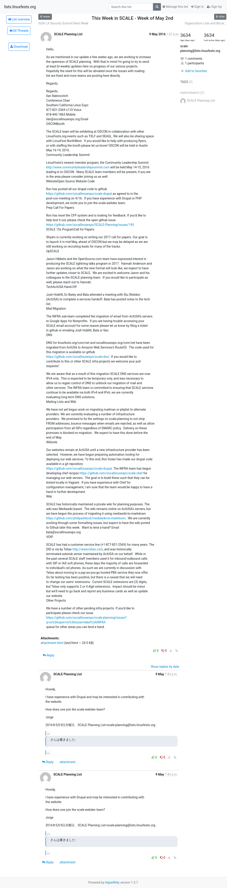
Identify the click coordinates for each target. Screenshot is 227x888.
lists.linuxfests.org (20, 7)
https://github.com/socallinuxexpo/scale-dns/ (78, 356)
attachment (67, 762)
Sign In (197, 6)
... (48, 733)
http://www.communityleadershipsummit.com (78, 167)
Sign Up (214, 6)
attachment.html (52, 643)
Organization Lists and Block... (205, 23)
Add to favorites (193, 71)
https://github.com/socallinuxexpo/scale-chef (111, 473)
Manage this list (175, 6)
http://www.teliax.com (87, 549)
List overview (19, 19)
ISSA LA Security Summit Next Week (63, 23)
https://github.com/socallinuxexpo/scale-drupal (79, 193)
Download (19, 46)
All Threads (18, 30)
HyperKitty (112, 882)
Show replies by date (165, 666)
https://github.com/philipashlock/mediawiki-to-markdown (85, 518)
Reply (48, 655)
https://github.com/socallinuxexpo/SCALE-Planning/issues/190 (90, 224)
